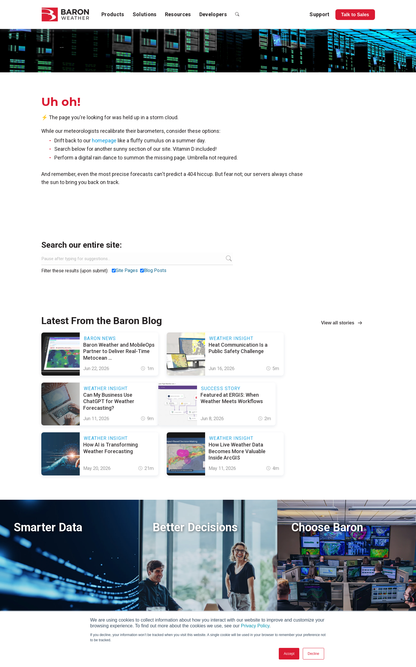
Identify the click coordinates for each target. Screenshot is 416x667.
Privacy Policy (255, 625)
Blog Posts (155, 270)
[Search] (137, 259)
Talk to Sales (355, 14)
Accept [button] (289, 654)
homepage (104, 140)
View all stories (337, 322)
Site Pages (127, 270)
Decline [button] (313, 654)
